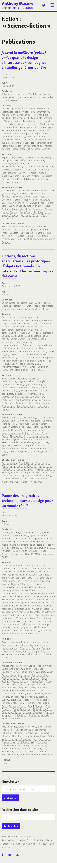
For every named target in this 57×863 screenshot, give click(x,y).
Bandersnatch (9, 462)
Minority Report (10, 748)
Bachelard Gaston (12, 668)
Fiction (36, 647)
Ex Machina (27, 232)
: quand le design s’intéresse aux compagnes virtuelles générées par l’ (24, 60)
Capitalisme (8, 387)
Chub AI (17, 229)
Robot (16, 175)
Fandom (6, 163)
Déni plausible (36, 160)
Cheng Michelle (17, 193)
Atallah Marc (45, 665)
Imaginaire (37, 651)
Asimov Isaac (27, 665)
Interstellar (8, 742)
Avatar (20, 157)
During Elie (37, 681)
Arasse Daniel (10, 665)
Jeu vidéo (25, 396)
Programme (44, 399)
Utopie (5, 409)
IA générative (32, 166)
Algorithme (8, 157)
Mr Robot (26, 748)
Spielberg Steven (11, 445)
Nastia (20, 235)
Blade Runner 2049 (13, 226)
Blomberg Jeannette (29, 420)
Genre (29, 163)
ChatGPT (6, 229)
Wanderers (7, 481)
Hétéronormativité (12, 166)
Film (18, 651)
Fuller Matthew (40, 199)
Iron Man (42, 742)
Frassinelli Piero (28, 426)
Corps (40, 157)
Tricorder (47, 754)
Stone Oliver (28, 448)
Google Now (31, 735)
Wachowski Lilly (26, 451)
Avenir (5, 641)
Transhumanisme (26, 406)
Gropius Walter (27, 687)
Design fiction (29, 390)
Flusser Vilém (9, 426)
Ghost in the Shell (12, 735)
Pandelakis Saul (21, 208)
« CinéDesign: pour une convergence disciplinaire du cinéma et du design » (24, 543)
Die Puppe (29, 229)
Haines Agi (17, 429)
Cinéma (35, 387)
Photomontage (28, 399)
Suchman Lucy (44, 448)
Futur (26, 651)
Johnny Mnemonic (11, 745)
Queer (22, 172)
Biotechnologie (36, 384)
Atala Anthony (28, 417)
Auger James (45, 417)
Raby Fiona (27, 442)
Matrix (39, 469)
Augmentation (25, 381)
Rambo (15, 472)
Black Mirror (26, 462)
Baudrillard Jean (33, 668)
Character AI (41, 226)
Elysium (39, 462)
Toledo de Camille (39, 715)
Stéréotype (41, 178)
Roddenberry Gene (42, 708)
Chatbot (30, 157)
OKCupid (31, 235)
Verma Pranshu (10, 214)
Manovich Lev (34, 205)
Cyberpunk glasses (12, 732)
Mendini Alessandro (37, 435)
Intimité (6, 169)
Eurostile (25, 647)
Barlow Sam (9, 420)
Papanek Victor (17, 705)
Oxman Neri (41, 439)
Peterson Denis (10, 442)
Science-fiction (30, 175)
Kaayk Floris (32, 432)
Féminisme (18, 163)
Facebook (44, 732)
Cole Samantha (37, 193)
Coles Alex (24, 674)
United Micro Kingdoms (36, 478)
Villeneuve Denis (30, 214)
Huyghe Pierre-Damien (22, 690)
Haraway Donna (35, 429)
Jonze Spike (18, 693)
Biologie (21, 384)
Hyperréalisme (35, 393)
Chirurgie (23, 387)
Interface (47, 166)
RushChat (32, 238)
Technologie (8, 406)
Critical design (10, 390)
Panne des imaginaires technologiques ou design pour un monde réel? (27, 500)
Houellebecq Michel (12, 432)
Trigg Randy (9, 451)
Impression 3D (10, 396)
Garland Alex (37, 202)
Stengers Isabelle (33, 445)
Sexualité (47, 175)
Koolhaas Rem (35, 693)
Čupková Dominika (12, 196)
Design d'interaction (13, 160)
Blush (29, 226)
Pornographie (9, 172)
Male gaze (30, 169)
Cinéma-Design (30, 641)
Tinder (43, 238)
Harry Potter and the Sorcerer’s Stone (28, 737)
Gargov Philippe (36, 684)
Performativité (10, 399)
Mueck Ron (26, 439)
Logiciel (17, 169)
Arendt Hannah (10, 417)
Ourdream (43, 235)
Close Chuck (22, 423)
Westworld (36, 481)
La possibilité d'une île (23, 466)
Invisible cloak (25, 742)
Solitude (28, 178)
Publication (8, 85)
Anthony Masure (17, 3)
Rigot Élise (41, 442)
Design (49, 157)
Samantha (7, 751)
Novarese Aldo (9, 702)
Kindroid (39, 232)
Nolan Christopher (21, 699)
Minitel (10, 235)
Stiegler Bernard (32, 712)
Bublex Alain (46, 671)
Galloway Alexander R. (15, 202)
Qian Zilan (26, 211)
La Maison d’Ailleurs (34, 745)
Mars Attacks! (25, 469)
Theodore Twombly (30, 754)
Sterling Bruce (10, 448)
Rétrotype (7, 654)
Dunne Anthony (39, 423)
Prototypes (7, 402)
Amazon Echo (9, 726)
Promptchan (8, 238)
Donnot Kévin (31, 196)
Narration (38, 396)
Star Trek (20, 751)
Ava (34, 726)
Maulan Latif (17, 435)
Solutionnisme (43, 402)
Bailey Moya (8, 190)
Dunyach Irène (20, 681)
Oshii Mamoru (27, 702)
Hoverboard (45, 739)
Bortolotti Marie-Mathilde (33, 190)
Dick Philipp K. (10, 678)
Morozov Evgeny (10, 439)
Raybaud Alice (42, 211)
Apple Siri (24, 726)
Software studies (11, 178)
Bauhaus (25, 729)
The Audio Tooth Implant (15, 475)
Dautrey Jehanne (30, 678)
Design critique (10, 644)
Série (38, 654)
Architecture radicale (14, 378)
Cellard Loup (9, 674)
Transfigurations (11, 478)
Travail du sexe (10, 181)
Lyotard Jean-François (24, 696)
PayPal (37, 748)
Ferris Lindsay (22, 199)
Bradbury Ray (9, 671)
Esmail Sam (18, 684)
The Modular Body (41, 475)
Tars (30, 751)
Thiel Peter (21, 715)
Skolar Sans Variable (25, 843)
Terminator (48, 472)
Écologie (20, 393)
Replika (21, 238)
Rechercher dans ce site (20, 809)
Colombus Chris (40, 674)
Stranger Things (30, 472)
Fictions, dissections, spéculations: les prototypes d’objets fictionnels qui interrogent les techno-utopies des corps (27, 266)
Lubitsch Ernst (17, 205)
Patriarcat (44, 169)
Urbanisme (43, 406)
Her (34, 739)
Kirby (28, 836)
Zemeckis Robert (11, 718)
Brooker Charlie (28, 671)
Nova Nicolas (41, 699)
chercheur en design (17, 7)
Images (6, 762)
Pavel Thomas (35, 705)
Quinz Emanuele (21, 708)
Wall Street (21, 481)
